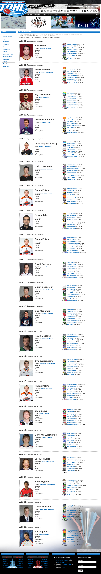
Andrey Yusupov (71, 544)
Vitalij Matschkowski (72, 336)
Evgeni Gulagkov (71, 151)
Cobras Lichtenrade (46, 193)
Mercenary (45, 559)
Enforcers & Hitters (6, 50)
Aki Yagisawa (70, 508)
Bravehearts (44, 561)
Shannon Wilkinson (72, 462)
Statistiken (37, 14)
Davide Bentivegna (72, 75)
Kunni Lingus (70, 505)
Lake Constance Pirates (46, 338)
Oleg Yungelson (71, 248)
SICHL (63, 567)
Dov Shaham (70, 411)
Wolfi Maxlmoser (71, 215)
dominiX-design (67, 559)
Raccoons (30, 563)
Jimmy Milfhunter (71, 201)
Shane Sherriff (70, 487)
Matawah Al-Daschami (73, 125)
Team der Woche (7, 56)
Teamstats (6, 41)
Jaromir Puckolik (71, 315)
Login (97, 14)
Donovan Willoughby (72, 53)
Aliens (21, 559)
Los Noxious (44, 565)
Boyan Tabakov (71, 118)
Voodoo (21, 569)
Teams (44, 14)
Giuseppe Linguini (72, 156)
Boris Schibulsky (71, 292)
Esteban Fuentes (71, 49)
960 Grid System (67, 564)
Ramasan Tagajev (71, 96)
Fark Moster (70, 192)
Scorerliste (6, 44)
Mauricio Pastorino (72, 44)
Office (56, 14)
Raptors (46, 569)
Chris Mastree (70, 190)
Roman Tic (69, 368)
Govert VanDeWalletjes (73, 245)
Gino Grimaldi (70, 196)
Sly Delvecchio (71, 289)
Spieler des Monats (6, 60)
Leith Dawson (70, 127)
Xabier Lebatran (71, 164)
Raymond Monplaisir (72, 359)
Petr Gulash (70, 58)
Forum (67, 14)
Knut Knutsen (70, 338)
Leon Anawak (70, 71)
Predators (5, 565)
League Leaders (7, 36)
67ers (46, 567)
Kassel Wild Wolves (46, 218)
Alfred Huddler (71, 468)
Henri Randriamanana (73, 243)
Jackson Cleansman (72, 223)
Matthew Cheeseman (72, 47)
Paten (29, 565)
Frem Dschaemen (71, 275)
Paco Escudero (71, 472)
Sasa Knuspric (71, 179)
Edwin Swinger (71, 268)
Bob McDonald (71, 241)
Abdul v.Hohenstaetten (73, 461)
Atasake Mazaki (71, 296)
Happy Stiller (70, 153)
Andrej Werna (70, 147)
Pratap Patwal (70, 440)
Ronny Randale (71, 262)
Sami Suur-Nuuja (71, 285)
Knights (5, 567)
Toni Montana (70, 309)
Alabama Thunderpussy (73, 485)
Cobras (21, 563)
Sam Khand (70, 516)
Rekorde (5, 47)
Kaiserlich (20, 565)
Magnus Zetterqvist (72, 459)
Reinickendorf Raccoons (47, 509)
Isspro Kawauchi (71, 420)
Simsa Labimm (71, 79)
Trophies (5, 63)
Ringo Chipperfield (72, 77)
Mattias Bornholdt (72, 82)
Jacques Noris (70, 219)
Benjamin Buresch (72, 340)
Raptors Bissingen (44, 534)
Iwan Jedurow (71, 519)
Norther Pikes (31, 559)
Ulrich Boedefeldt (72, 132)
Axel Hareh (70, 130)
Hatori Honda (70, 457)
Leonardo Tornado (72, 366)
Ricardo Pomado (71, 386)
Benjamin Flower (71, 102)
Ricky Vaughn (70, 73)
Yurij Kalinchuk (71, 166)
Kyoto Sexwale (71, 512)
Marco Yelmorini (71, 237)
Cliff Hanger (70, 397)
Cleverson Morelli (71, 197)
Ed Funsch (70, 324)
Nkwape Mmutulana (72, 480)
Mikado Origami (71, 143)
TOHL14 (82, 25)
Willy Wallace (70, 93)
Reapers (20, 567)
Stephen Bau (60, 562)
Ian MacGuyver (71, 495)
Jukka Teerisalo (71, 129)
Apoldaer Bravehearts (46, 48)
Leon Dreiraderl (71, 221)
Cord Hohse (70, 142)
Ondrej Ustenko (71, 145)
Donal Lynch (70, 100)
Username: (81, 560)
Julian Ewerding (71, 68)
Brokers (20, 561)
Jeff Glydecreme (71, 531)
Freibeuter (5, 559)
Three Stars (6, 66)
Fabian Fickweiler (71, 543)
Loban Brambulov (71, 172)
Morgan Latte (70, 239)
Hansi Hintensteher (72, 81)
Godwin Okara (70, 470)
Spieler (50, 14)
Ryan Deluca (70, 361)
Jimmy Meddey (71, 415)
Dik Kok (69, 298)
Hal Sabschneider (71, 70)
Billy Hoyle (69, 57)
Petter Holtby (70, 374)
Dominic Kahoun (71, 363)
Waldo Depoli (70, 224)
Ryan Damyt (70, 121)
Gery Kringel (70, 194)
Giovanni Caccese (72, 104)
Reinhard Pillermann (72, 175)
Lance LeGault (71, 270)
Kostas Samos (71, 94)
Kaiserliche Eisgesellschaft (47, 363)
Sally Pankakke (71, 349)
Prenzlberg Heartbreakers (46, 72)
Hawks (30, 567)
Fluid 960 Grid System (62, 560)
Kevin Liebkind (71, 149)
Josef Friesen (70, 395)
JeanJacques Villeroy (72, 250)
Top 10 (5, 39)
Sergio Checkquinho (72, 424)
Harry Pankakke (71, 318)
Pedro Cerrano (71, 466)
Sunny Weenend (71, 107)
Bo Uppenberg (71, 438)
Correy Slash (70, 46)
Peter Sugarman (71, 388)
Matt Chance (70, 464)
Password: (80, 565)
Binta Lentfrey (70, 273)
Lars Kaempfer (71, 422)
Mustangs (30, 561)
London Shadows (44, 97)
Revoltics (5, 563)
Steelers (5, 561)
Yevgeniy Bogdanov (72, 170)
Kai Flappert (70, 341)
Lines (61, 14)
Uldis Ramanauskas (72, 106)
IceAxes (46, 563)
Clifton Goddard (71, 55)
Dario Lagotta (70, 442)
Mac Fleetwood (71, 217)
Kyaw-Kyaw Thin (71, 311)
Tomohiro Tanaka (71, 413)
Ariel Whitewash (71, 51)
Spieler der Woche (8, 54)
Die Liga (29, 14)
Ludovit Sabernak (71, 507)
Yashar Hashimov (71, 493)
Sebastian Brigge (71, 226)
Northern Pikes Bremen (45, 146)
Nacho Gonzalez (71, 418)
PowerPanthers (32, 569)
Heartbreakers (6, 569)
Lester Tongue (70, 199)
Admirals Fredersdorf (47, 169)
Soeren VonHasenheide (73, 168)
